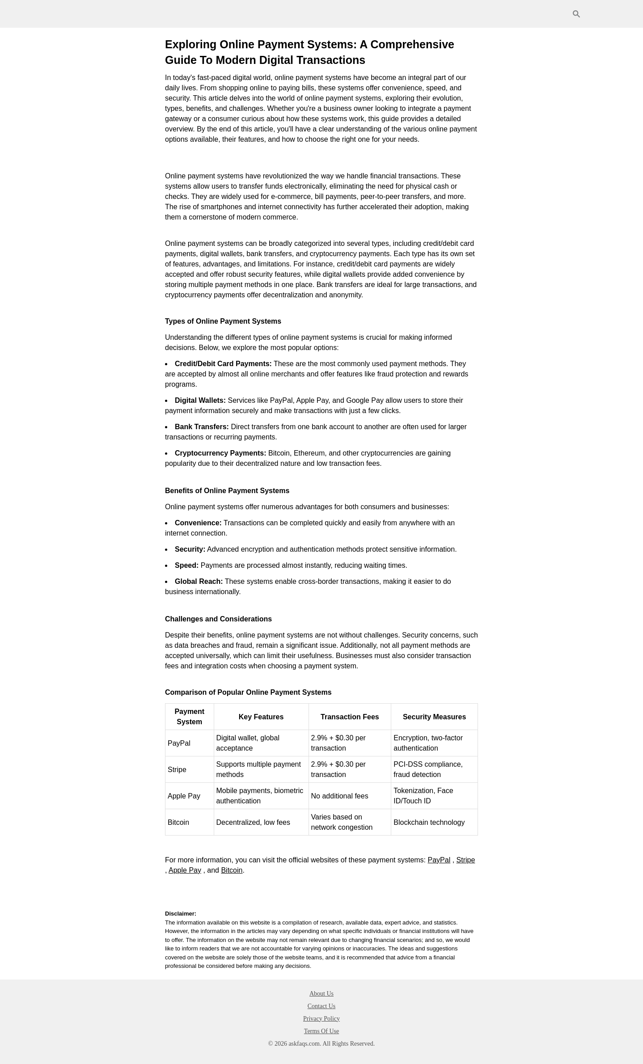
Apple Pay (185, 870)
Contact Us (322, 1006)
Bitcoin (231, 870)
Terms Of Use (321, 1031)
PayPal (439, 860)
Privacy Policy (321, 1018)
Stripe (466, 860)
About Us (321, 993)
